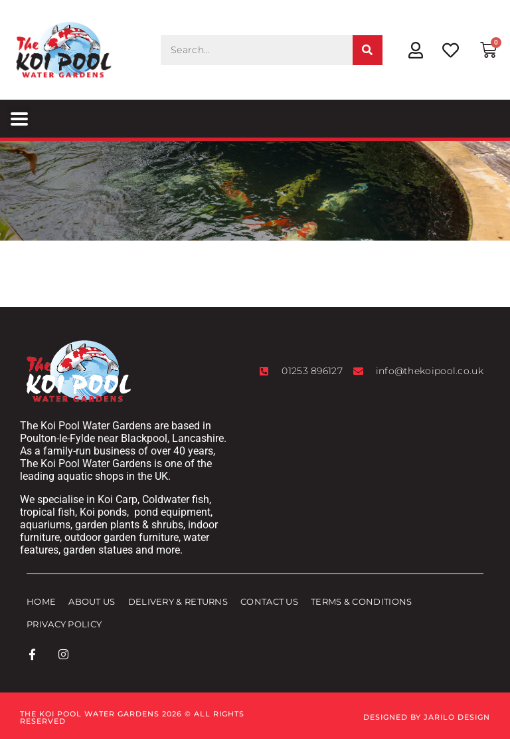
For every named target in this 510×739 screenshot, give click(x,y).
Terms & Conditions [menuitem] (361, 601)
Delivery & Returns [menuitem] (178, 601)
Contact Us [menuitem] (269, 601)
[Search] (367, 50)
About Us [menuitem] (91, 601)
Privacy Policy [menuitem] (64, 624)
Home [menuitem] (41, 601)
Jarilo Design (457, 717)
